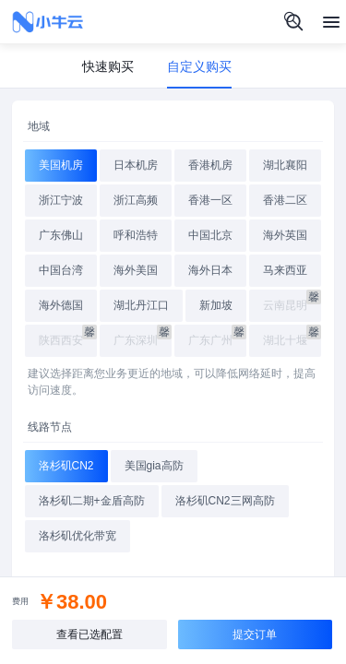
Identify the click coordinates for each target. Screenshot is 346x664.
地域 (39, 126)
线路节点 (50, 427)
